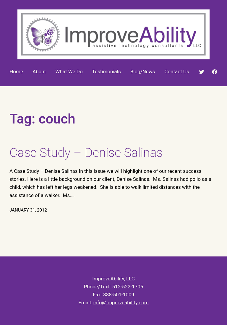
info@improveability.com (121, 303)
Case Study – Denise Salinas (86, 152)
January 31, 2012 (28, 210)
